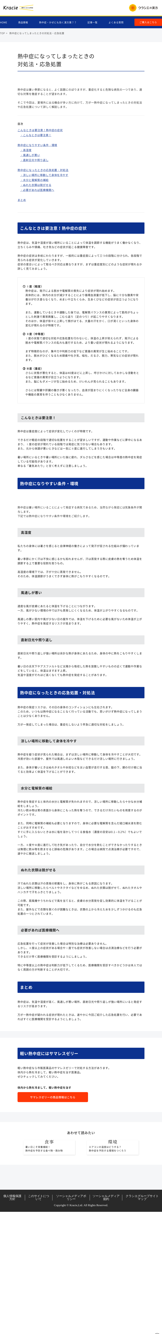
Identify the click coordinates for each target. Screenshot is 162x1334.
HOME (3, 22)
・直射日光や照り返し (34, 207)
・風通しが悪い (30, 202)
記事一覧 (93, 22)
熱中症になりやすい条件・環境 (37, 192)
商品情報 (23, 22)
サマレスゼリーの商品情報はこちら (52, 1192)
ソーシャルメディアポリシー (71, 1320)
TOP (2, 33)
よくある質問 (116, 22)
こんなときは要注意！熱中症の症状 (40, 177)
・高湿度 (26, 197)
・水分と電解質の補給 (34, 227)
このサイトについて (38, 1320)
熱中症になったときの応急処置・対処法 (43, 217)
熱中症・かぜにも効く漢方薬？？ (57, 22)
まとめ (22, 247)
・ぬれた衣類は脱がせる (35, 232)
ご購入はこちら (148, 22)
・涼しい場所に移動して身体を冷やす (44, 222)
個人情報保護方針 (12, 1320)
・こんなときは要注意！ (35, 182)
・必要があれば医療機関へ (37, 237)
